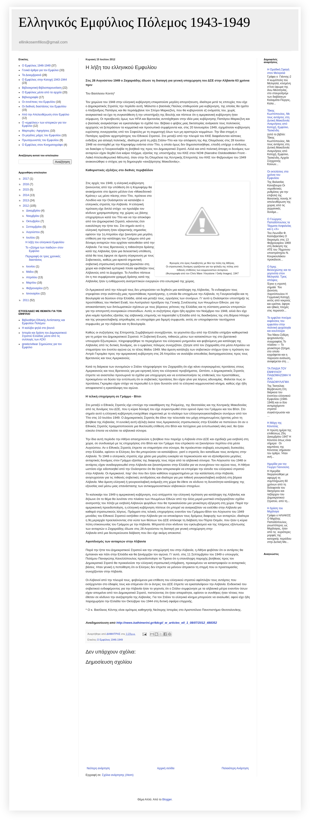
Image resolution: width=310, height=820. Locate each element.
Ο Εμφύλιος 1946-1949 (110, 639)
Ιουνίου (31, 266)
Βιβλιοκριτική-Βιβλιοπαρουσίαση (42, 87)
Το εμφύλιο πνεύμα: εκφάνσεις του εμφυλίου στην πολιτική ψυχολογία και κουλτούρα (279, 324)
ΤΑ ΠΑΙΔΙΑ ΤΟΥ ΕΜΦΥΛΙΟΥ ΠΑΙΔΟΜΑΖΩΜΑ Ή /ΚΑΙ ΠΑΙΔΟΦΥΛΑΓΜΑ (279, 375)
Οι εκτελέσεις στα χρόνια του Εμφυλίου (277, 175)
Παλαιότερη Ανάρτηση (235, 768)
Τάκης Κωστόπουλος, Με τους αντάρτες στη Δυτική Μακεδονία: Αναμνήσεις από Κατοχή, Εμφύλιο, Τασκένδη (278, 120)
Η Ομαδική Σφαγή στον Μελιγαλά (278, 71)
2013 (26, 200)
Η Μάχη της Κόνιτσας (274, 424)
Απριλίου (32, 277)
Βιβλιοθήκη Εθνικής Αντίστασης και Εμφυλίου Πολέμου (43, 321)
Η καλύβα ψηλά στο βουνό (38, 328)
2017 (26, 178)
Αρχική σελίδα (165, 768)
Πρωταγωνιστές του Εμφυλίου (40, 140)
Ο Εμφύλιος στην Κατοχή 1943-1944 (44, 79)
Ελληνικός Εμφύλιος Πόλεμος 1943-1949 (134, 22)
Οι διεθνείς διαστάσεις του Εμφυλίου (44, 106)
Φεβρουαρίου (34, 288)
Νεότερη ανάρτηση (98, 768)
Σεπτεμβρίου (34, 226)
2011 (26, 300)
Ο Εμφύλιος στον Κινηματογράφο (42, 144)
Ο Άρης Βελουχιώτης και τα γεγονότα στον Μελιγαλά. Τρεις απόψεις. (279, 273)
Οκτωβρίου (33, 221)
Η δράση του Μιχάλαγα (275, 510)
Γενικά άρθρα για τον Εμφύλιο (40, 70)
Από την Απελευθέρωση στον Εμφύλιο (45, 114)
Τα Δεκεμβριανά (31, 75)
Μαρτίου (31, 282)
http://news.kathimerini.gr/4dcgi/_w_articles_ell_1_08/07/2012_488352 (166, 622)
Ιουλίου (31, 237)
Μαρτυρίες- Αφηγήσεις (36, 130)
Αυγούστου (33, 232)
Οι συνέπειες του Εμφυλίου (38, 101)
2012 (26, 205)
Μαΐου (30, 271)
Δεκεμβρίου (33, 210)
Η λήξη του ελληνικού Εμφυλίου (44, 242)
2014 (26, 195)
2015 (26, 189)
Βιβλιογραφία (30, 97)
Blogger (167, 799)
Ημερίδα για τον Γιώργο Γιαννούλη (278, 465)
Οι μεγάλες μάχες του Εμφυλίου (41, 135)
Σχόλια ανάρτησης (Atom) (117, 775)
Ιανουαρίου (33, 293)
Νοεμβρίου (33, 216)
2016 (26, 184)
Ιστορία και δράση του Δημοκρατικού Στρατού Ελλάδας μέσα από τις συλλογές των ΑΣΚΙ (44, 336)
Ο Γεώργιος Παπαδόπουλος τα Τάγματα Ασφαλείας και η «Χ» (279, 224)
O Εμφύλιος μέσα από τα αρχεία (42, 92)
